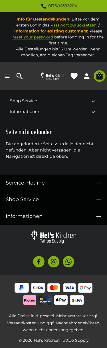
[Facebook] (39, 261)
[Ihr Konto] (86, 76)
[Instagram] (53, 261)
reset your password (33, 37)
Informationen (24, 216)
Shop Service (22, 199)
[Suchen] (19, 76)
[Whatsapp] (68, 261)
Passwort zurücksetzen (73, 25)
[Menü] (7, 76)
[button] (93, 101)
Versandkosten (22, 323)
